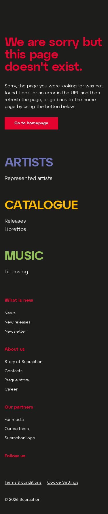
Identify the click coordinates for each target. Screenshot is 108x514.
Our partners (17, 429)
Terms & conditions (23, 482)
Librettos (15, 229)
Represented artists (28, 178)
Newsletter (15, 331)
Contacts (13, 371)
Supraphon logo (20, 438)
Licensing (16, 272)
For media (14, 420)
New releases (18, 322)
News (10, 313)
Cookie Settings (62, 482)
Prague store (17, 380)
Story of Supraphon (23, 362)
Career (11, 389)
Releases (15, 221)
